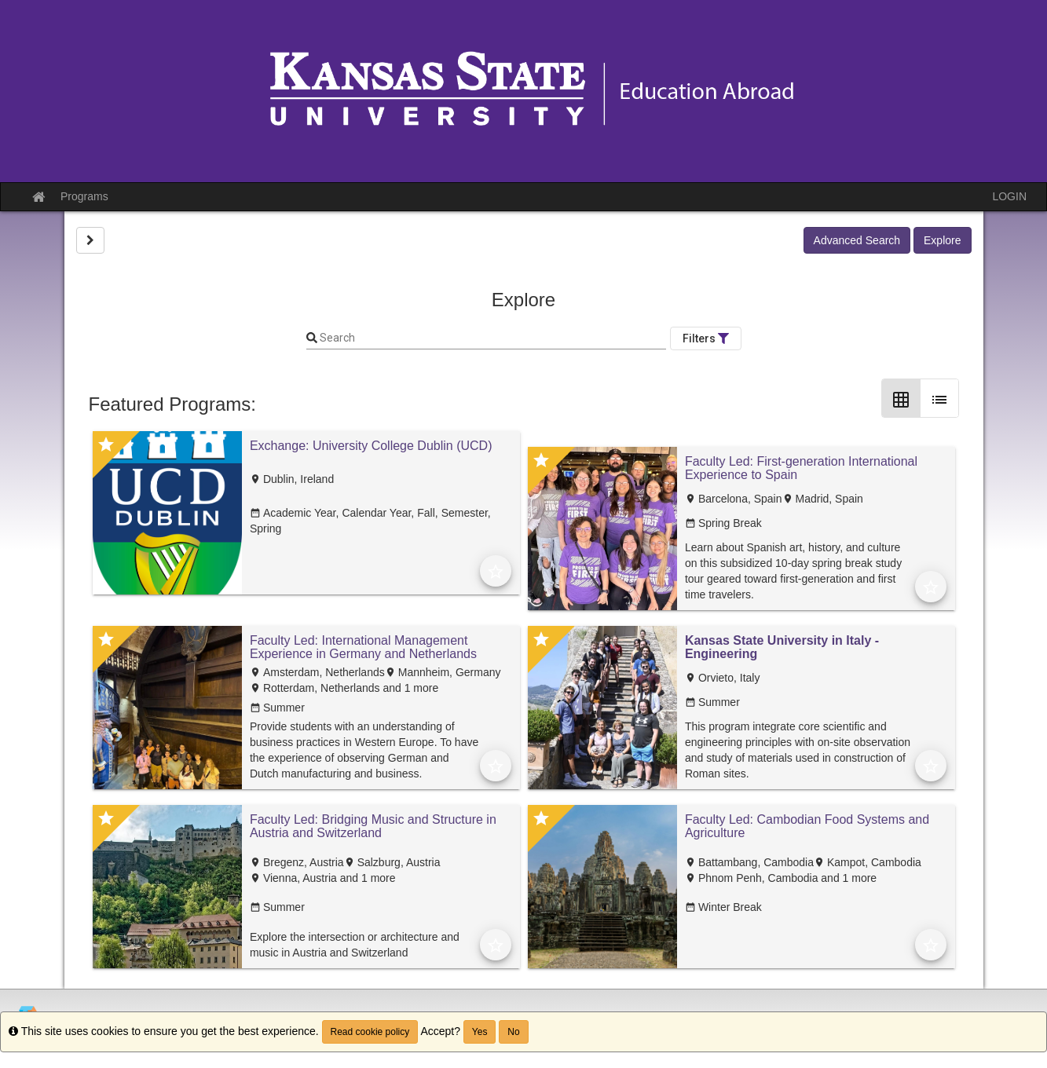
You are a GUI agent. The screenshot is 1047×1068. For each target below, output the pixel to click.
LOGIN (1009, 196)
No (513, 1031)
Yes (480, 1031)
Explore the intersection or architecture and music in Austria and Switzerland (354, 945)
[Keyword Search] (491, 338)
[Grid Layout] (901, 398)
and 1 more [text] (409, 688)
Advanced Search (857, 240)
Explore (942, 240)
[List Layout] (939, 398)
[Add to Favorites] (495, 571)
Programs (84, 196)
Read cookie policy (370, 1031)
